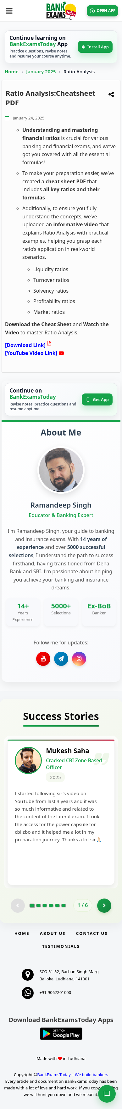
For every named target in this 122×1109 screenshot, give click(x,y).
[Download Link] (25, 345)
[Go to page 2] (38, 906)
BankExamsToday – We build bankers (72, 1075)
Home (12, 71)
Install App (95, 47)
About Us (53, 933)
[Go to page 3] (44, 906)
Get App (97, 399)
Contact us (92, 933)
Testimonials (61, 946)
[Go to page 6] (63, 906)
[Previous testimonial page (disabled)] (18, 906)
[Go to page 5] (57, 906)
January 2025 (41, 71)
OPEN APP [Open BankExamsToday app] (103, 11)
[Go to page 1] (32, 906)
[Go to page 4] (51, 906)
